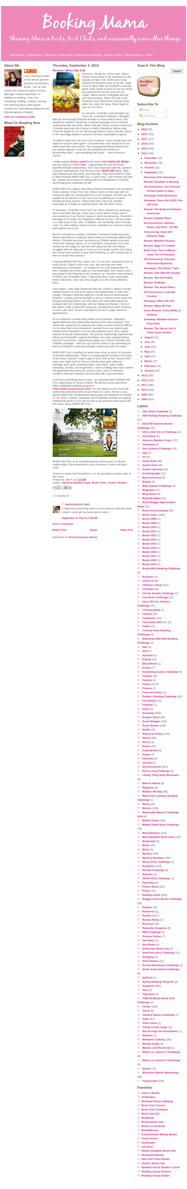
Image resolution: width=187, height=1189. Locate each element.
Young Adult (149, 1080)
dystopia (147, 655)
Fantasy (147, 675)
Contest (147, 613)
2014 (144, 153)
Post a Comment (63, 523)
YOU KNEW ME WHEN (115, 161)
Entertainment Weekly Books (159, 1134)
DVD (145, 651)
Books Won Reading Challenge (161, 568)
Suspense (148, 985)
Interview (147, 758)
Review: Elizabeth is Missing (161, 181)
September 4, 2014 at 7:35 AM (80, 517)
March (148, 361)
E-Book (146, 659)
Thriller (146, 1006)
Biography (148, 489)
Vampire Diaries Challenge (158, 1014)
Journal (146, 762)
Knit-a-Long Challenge (156, 770)
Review (122, 482)
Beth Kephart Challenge (156, 485)
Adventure (148, 444)
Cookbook (148, 618)
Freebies (147, 704)
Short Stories (150, 960)
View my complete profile (19, 116)
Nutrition (147, 874)
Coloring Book (151, 609)
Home (149, 55)
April (147, 356)
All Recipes (149, 1097)
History (146, 737)
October (149, 167)
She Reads (148, 944)
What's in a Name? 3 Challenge (161, 1052)
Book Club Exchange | (89, 55)
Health (146, 729)
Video (145, 1018)
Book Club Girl (151, 1113)
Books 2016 (149, 551)
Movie (145, 845)
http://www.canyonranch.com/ (71, 388)
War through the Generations (160, 1031)
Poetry (146, 890)
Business (148, 576)
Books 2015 (149, 547)
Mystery (147, 853)
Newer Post (60, 529)
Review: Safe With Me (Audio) (162, 272)
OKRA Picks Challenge (156, 878)
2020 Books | (35, 55)
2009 (144, 394)
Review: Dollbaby (154, 282)
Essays (146, 667)
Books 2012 (149, 535)
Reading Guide (151, 894)
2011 (144, 384)
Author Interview (152, 469)
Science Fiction (151, 936)
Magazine (148, 787)
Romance (148, 923)
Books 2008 (149, 518)
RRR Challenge (151, 932)
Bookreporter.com (153, 1121)
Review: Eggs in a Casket (159, 245)
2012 (144, 380)
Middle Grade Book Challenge (160, 824)
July (147, 341)
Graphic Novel (151, 717)
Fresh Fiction (150, 1138)
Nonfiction (148, 866)
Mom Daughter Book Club (158, 836)
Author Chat (149, 465)
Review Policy (150, 919)
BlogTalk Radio (151, 498)
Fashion (147, 680)
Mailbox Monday (152, 791)
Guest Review (150, 725)
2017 (144, 139)
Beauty (146, 481)
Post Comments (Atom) (82, 537)
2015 (144, 148)
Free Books (149, 700)
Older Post (126, 529)
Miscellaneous (151, 832)
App (144, 452)
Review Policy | (134, 55)
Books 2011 (149, 531)
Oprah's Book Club (153, 1163)
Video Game (149, 1022)
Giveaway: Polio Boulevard (160, 195)
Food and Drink (151, 692)
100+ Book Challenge (155, 411)
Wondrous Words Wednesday (160, 1072)
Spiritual (147, 977)
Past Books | (18, 55)
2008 (144, 399)
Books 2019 (149, 564)
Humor (146, 746)
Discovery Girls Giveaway (159, 177)
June (147, 346)
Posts (144, 109)
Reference (148, 911)
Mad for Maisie (151, 783)
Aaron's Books (151, 1093)
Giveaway (148, 713)
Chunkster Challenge (155, 597)
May (147, 351)
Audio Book (149, 461)
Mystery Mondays (153, 857)
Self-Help (147, 940)
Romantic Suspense (154, 928)
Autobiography (151, 473)
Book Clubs (99, 482)
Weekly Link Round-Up (156, 1047)
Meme (145, 804)
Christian (147, 589)
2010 (144, 389)
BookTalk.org (150, 1130)
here (83, 164)
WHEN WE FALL (112, 170)
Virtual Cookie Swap (154, 1027)
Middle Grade (150, 820)
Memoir (146, 808)
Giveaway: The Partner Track (161, 268)
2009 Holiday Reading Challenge (162, 415)
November (151, 162)
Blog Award (149, 493)
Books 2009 (149, 523)
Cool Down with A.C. (154, 622)
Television (148, 994)
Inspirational (150, 750)
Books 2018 (149, 560)
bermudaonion (74, 504)
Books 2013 (149, 539)
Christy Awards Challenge (158, 593)
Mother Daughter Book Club (159, 1150)
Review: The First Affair (158, 277)
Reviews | (51, 55)
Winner (146, 1068)
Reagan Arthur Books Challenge (162, 898)
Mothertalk (148, 841)
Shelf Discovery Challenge (158, 952)
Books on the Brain (153, 1126)
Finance (147, 688)
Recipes (147, 907)
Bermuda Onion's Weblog (157, 1101)
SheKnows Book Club (155, 948)
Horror (146, 742)
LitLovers (147, 1146)
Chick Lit (147, 580)
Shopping (148, 956)
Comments (147, 115)
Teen (145, 990)
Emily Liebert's (80, 161)
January (149, 370)
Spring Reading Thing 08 (157, 981)
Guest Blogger (151, 721)
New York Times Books (156, 1159)
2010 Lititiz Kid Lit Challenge (159, 431)
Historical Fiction (152, 733)
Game (145, 708)
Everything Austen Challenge (160, 671)
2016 (144, 143)
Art (144, 456)
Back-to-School (151, 477)
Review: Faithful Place (157, 218)
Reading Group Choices (156, 1171)
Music (145, 849)
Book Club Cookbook (155, 1109)
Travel (146, 1010)
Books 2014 (149, 543)
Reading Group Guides (156, 1175)
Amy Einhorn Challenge (156, 448)
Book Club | (66, 55)
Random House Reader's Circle (161, 1167)
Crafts (146, 626)
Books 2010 (149, 527)
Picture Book (150, 886)
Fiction (112, 482)
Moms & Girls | (114, 55)
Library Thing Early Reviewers (160, 775)
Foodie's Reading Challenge (159, 696)
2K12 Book (149, 436)
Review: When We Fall (69, 70)
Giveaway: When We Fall (159, 300)
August (149, 337)
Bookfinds (148, 1117)
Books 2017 (149, 555)
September (151, 172)
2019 (144, 129)
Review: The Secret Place (159, 287)
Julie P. (32, 70)
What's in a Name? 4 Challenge (161, 1060)
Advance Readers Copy (76, 482)
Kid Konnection (151, 766)
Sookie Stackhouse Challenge (160, 965)
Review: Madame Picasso (159, 240)
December (151, 158)
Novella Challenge (153, 870)
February (150, 365)
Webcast (147, 1035)
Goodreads (148, 1142)
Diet (144, 647)
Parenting (148, 882)
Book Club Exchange (155, 510)
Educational (149, 663)
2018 (144, 134)
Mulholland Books (153, 1154)
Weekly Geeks (151, 1043)
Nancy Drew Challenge (156, 861)
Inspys (146, 754)
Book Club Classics (154, 1105)
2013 (144, 375)
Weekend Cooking (153, 1039)
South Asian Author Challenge (160, 969)
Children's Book (152, 585)
